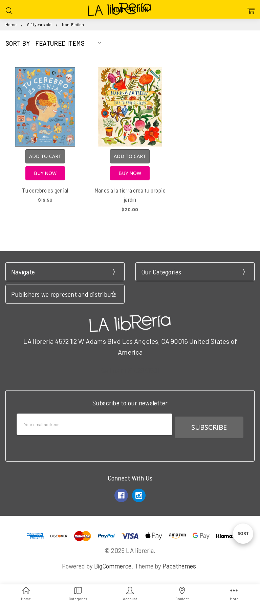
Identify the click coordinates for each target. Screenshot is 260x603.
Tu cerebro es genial (45, 190)
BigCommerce (112, 563)
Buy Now (45, 173)
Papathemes (179, 563)
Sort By (17, 43)
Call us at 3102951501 (130, 370)
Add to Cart (45, 156)
